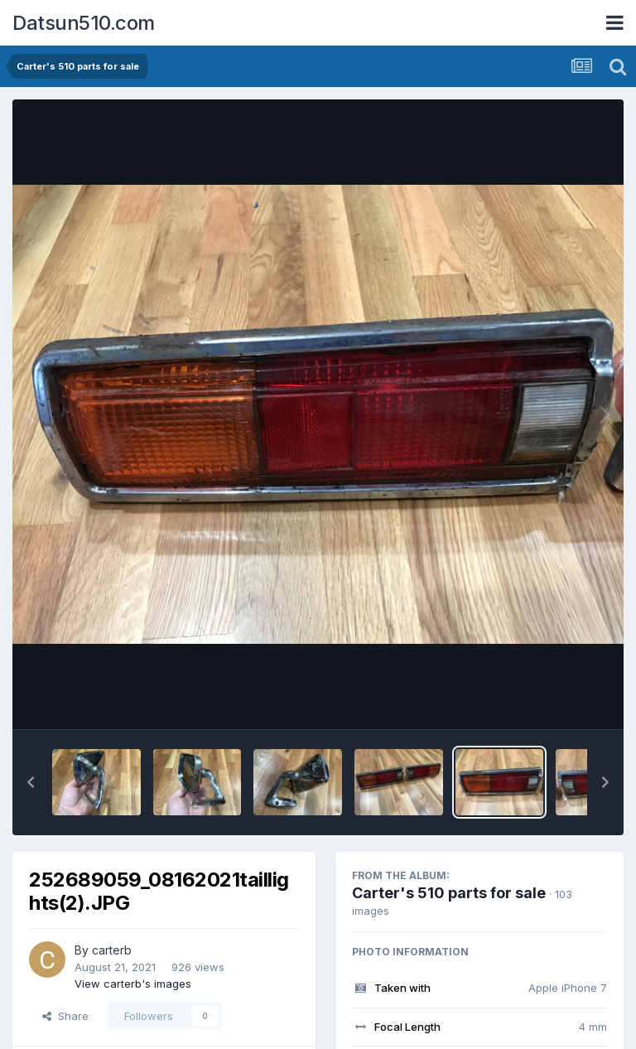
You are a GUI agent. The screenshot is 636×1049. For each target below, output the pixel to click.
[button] (30, 782)
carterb (112, 950)
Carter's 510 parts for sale (449, 893)
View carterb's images (133, 983)
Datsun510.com (83, 23)
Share (65, 1015)
